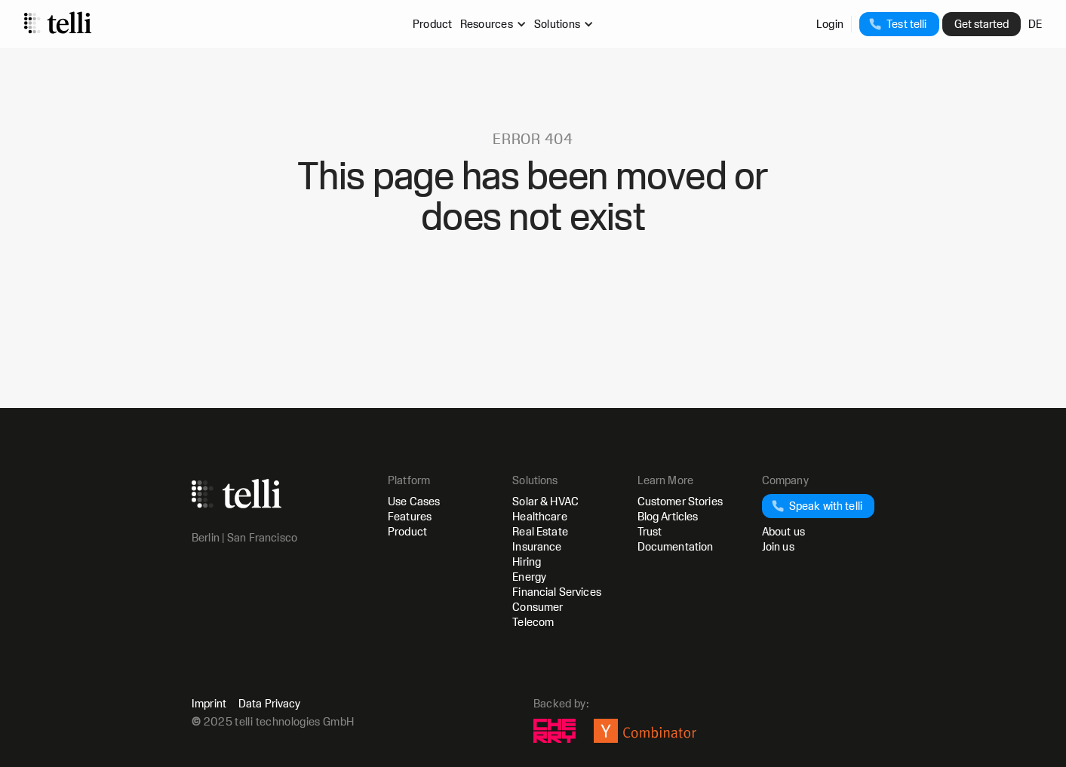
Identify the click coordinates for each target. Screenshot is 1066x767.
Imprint (209, 704)
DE (1035, 23)
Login (829, 23)
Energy (529, 576)
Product (433, 23)
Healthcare (539, 516)
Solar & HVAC (545, 501)
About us (783, 531)
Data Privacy (269, 704)
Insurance (536, 546)
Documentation (675, 546)
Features (410, 516)
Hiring (526, 561)
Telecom (533, 621)
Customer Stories (680, 501)
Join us (778, 546)
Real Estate (540, 531)
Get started (981, 23)
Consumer (537, 606)
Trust (649, 531)
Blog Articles (668, 516)
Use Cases (414, 501)
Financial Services (556, 591)
